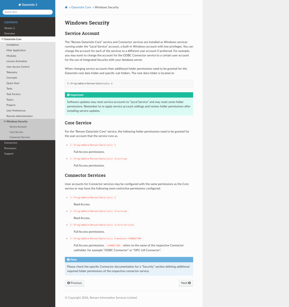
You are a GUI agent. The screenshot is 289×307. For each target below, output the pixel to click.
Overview (9, 33)
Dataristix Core (11, 39)
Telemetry (11, 72)
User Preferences (16, 110)
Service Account (18, 127)
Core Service (16, 132)
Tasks (9, 88)
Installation (12, 44)
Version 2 (9, 28)
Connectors (10, 142)
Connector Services (20, 137)
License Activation (16, 61)
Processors (10, 148)
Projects (10, 105)
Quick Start (12, 83)
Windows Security (15, 121)
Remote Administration (19, 116)
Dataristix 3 (29, 4)
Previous (74, 282)
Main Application (16, 50)
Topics (9, 99)
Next (186, 282)
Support (8, 153)
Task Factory (13, 94)
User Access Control (17, 66)
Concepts (11, 77)
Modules (11, 56)
